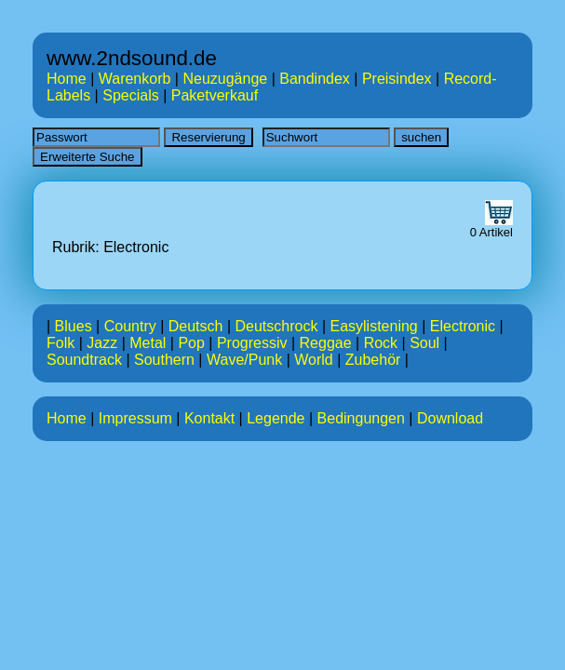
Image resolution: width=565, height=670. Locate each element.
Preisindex (397, 79)
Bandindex (314, 79)
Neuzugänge (224, 79)
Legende (275, 418)
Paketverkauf (214, 95)
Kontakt (209, 418)
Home (67, 79)
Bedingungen (361, 418)
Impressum (135, 418)
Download (450, 418)
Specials (130, 95)
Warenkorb (135, 79)
